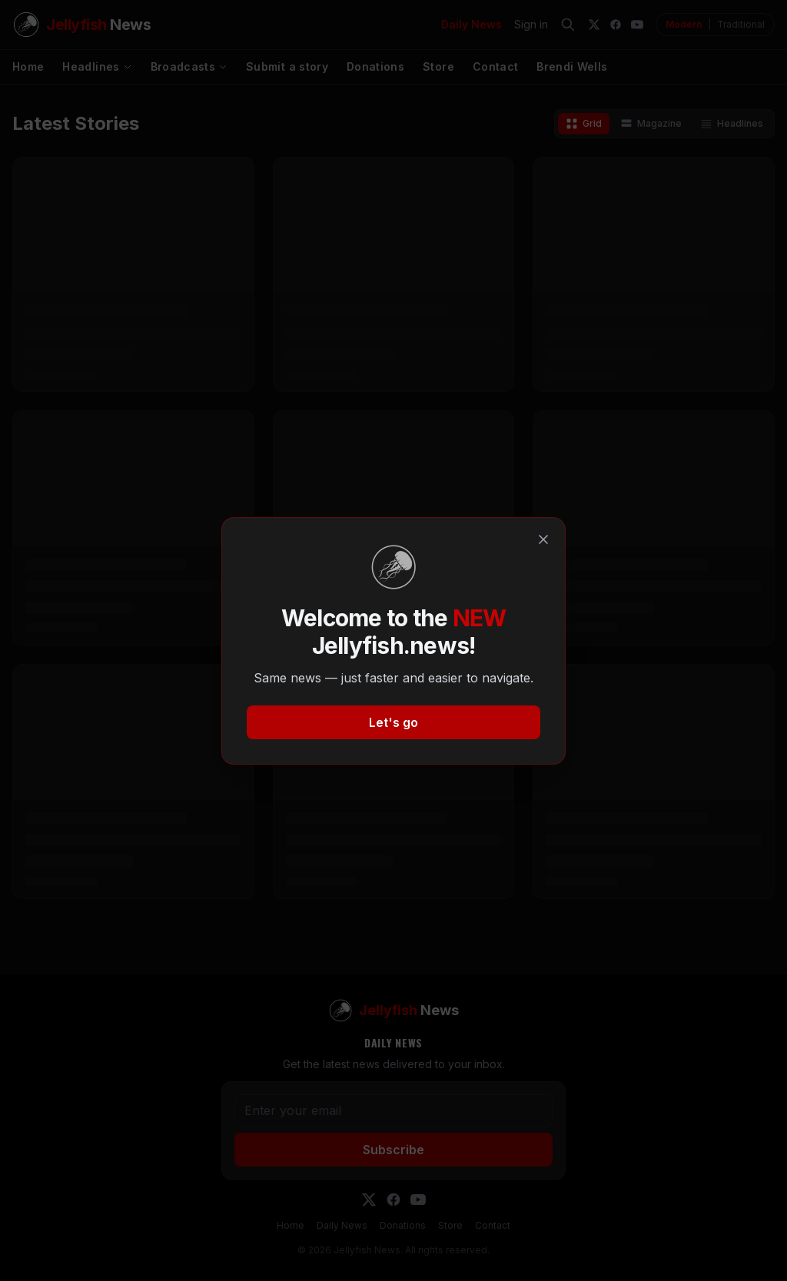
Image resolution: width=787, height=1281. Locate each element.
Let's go (393, 722)
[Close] (543, 539)
